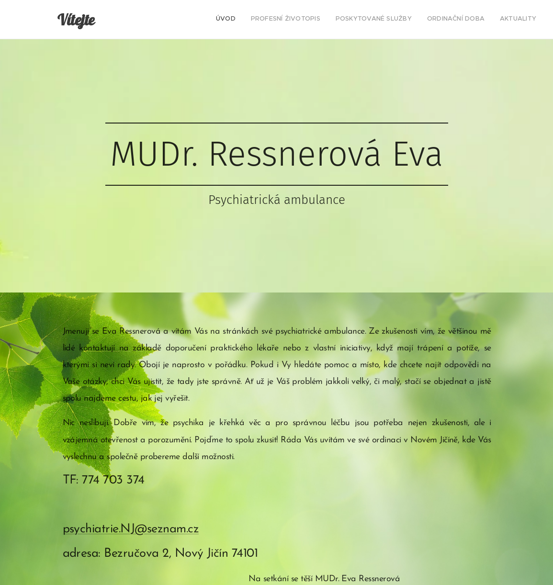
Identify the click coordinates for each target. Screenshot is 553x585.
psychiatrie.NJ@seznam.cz (130, 529)
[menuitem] (478, 20)
